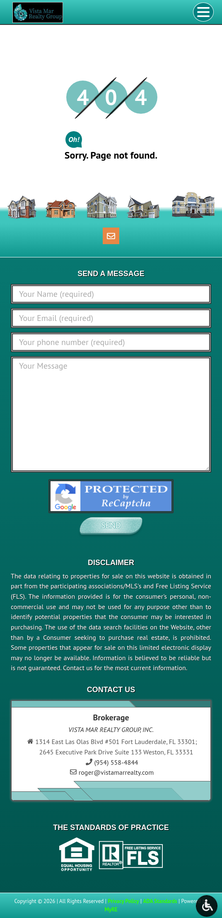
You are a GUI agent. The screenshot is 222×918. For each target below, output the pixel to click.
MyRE (110, 909)
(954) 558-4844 (116, 762)
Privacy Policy (123, 901)
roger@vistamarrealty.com (116, 772)
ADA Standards (160, 901)
